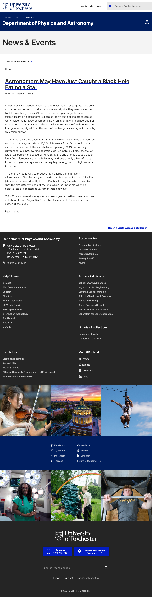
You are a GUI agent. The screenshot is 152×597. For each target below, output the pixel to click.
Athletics (86, 370)
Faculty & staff (86, 258)
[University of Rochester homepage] (18, 6)
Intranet (7, 282)
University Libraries (89, 334)
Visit (92, 6)
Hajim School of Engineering (94, 287)
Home (8, 68)
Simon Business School (91, 304)
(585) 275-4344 (17, 262)
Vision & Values (11, 367)
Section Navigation (19, 61)
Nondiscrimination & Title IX (17, 376)
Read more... (12, 211)
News (84, 358)
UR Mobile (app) (11, 304)
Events (84, 364)
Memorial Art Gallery (90, 338)
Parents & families (88, 253)
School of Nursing (88, 300)
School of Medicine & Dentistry (95, 296)
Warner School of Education (94, 309)
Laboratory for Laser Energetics (96, 313)
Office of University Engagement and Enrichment (29, 371)
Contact (7, 291)
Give (99, 6)
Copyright (68, 578)
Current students (88, 249)
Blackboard (9, 318)
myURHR (7, 322)
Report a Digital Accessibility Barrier (127, 228)
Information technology (15, 313)
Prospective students (90, 245)
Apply (84, 6)
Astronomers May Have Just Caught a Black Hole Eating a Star (67, 84)
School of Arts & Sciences (18, 18)
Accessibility (9, 363)
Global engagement (13, 358)
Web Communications (14, 287)
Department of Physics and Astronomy (47, 23)
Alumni (82, 262)
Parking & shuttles (12, 309)
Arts (83, 376)
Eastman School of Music (92, 291)
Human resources (12, 300)
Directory (8, 296)
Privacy (56, 578)
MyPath (7, 327)
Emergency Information (88, 578)
